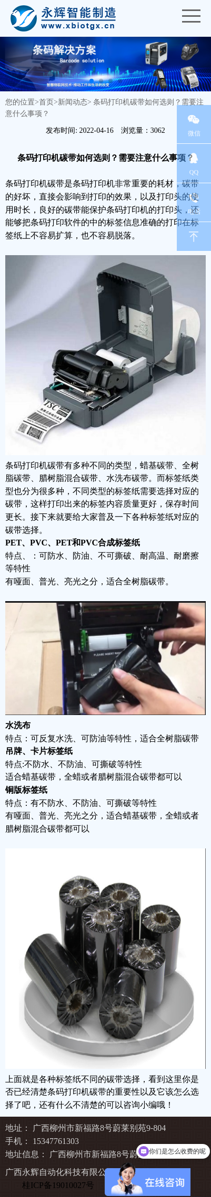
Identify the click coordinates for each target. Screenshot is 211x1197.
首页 (46, 102)
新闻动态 (72, 102)
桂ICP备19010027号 (58, 1185)
